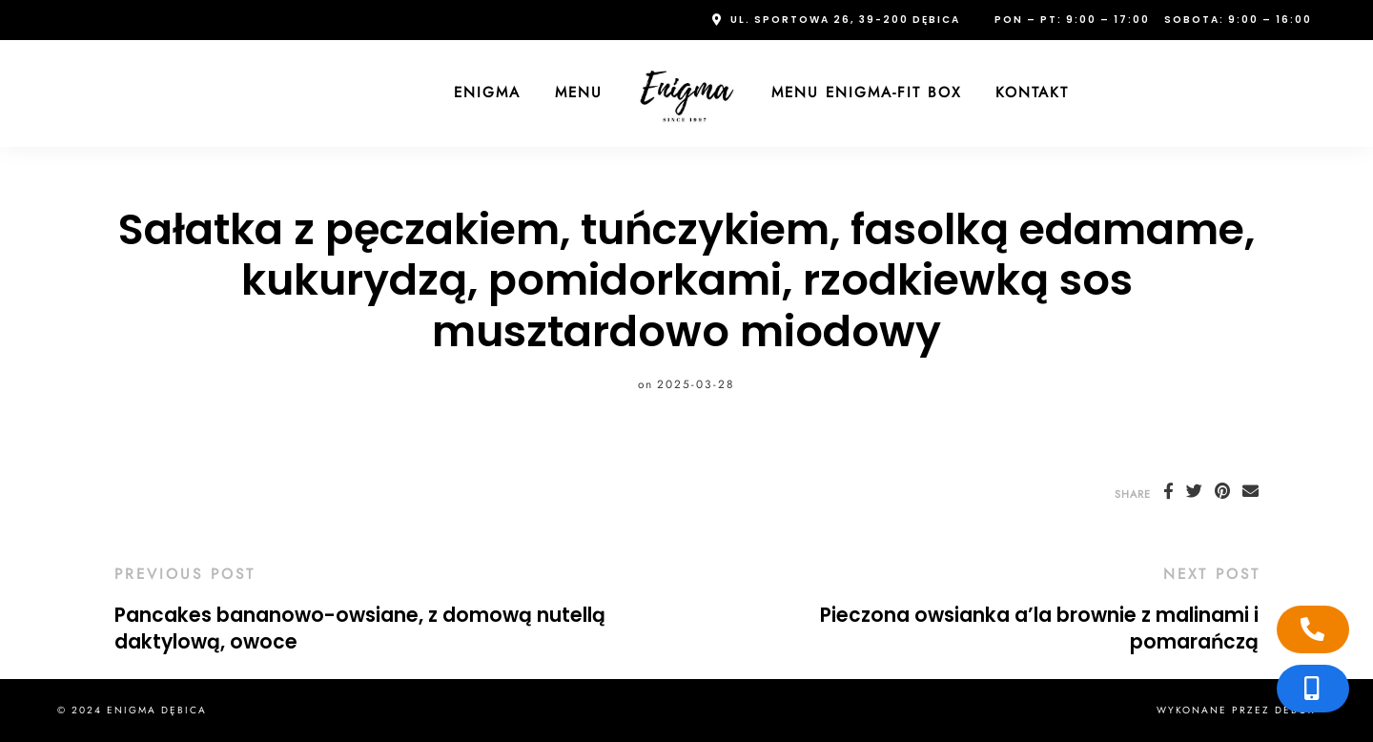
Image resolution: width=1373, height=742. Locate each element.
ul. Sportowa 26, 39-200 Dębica (845, 19)
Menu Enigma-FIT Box (866, 92)
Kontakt (1032, 92)
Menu (579, 92)
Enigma (487, 92)
